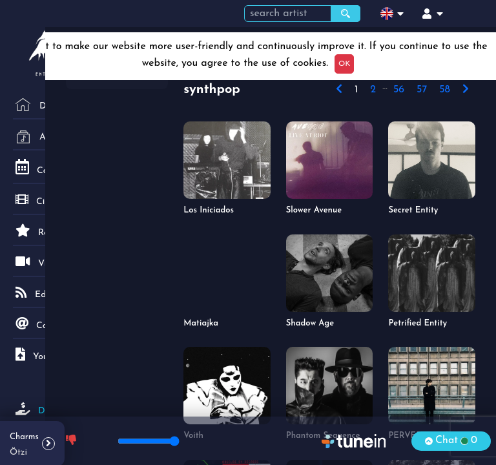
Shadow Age (310, 323)
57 (422, 90)
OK (344, 64)
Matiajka (200, 323)
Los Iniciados (208, 210)
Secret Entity (413, 210)
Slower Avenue (314, 210)
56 (398, 90)
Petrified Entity (417, 323)
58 (444, 90)
